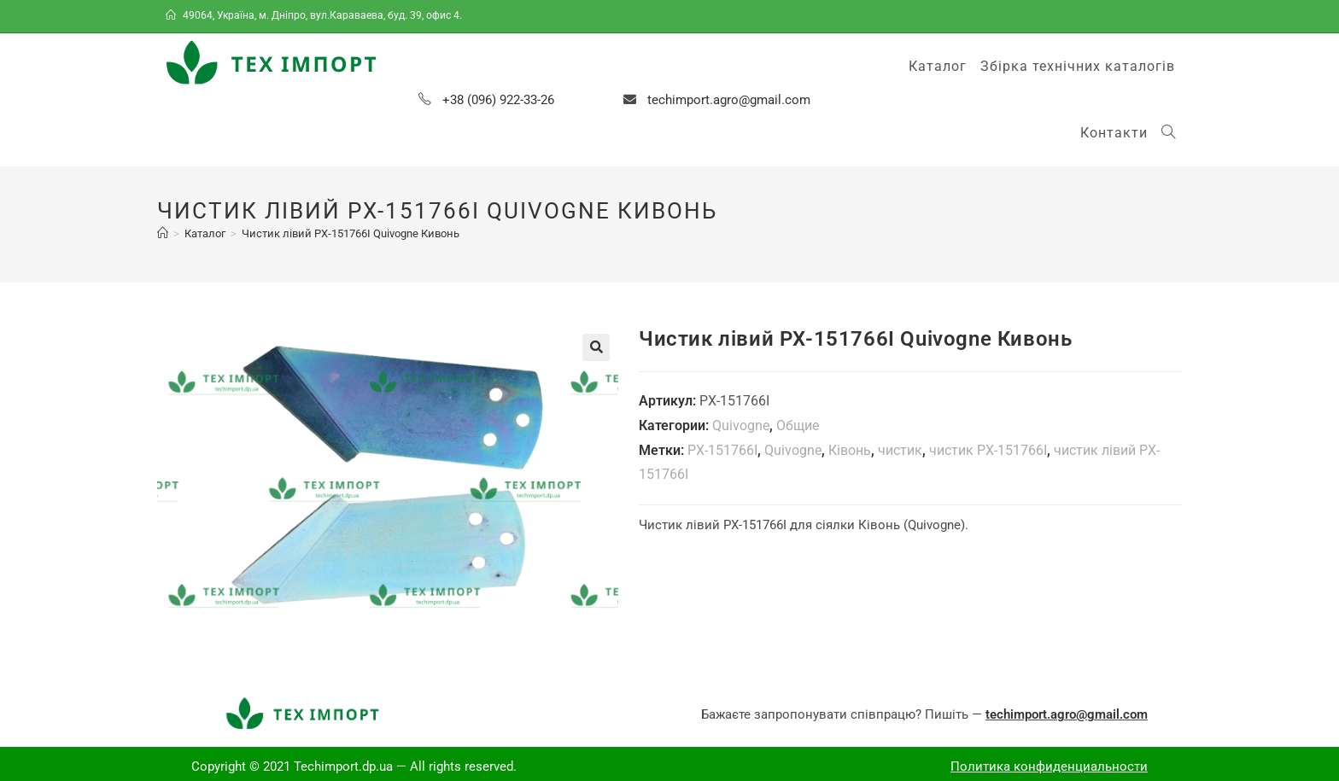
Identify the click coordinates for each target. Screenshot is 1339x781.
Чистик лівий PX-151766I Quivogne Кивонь (350, 233)
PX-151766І (722, 450)
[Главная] (162, 233)
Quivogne (740, 425)
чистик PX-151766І (988, 450)
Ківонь (849, 450)
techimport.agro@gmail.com (728, 100)
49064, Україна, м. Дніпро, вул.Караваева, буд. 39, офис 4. (315, 15)
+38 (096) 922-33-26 (498, 100)
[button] (596, 347)
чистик (900, 450)
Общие (797, 425)
